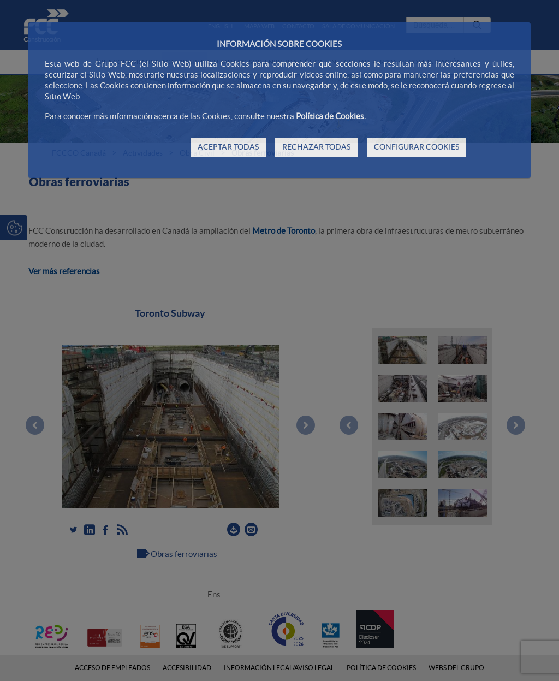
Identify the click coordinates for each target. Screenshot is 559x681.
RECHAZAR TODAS (316, 147)
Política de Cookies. (331, 116)
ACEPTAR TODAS (228, 147)
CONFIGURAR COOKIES (416, 147)
